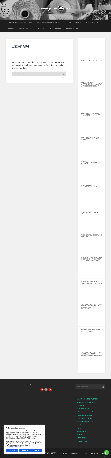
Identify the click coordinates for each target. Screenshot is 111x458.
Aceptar (36, 450)
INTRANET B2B (55, 30)
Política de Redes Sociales (73, 453)
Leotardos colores (84, 409)
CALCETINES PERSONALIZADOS (20, 24)
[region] (24, 439)
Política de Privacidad (95, 453)
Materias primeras (94, 24)
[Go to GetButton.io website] (107, 456)
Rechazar (25, 450)
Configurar (12, 450)
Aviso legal (56, 453)
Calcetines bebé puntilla (86, 422)
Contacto (40, 30)
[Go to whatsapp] (106, 452)
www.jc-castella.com (55, 8)
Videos (11, 30)
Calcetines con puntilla (86, 419)
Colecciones (74, 24)
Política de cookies (16, 446)
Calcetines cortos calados (87, 413)
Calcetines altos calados (86, 416)
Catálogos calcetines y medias (50, 24)
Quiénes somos (25, 30)
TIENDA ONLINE (72, 30)
